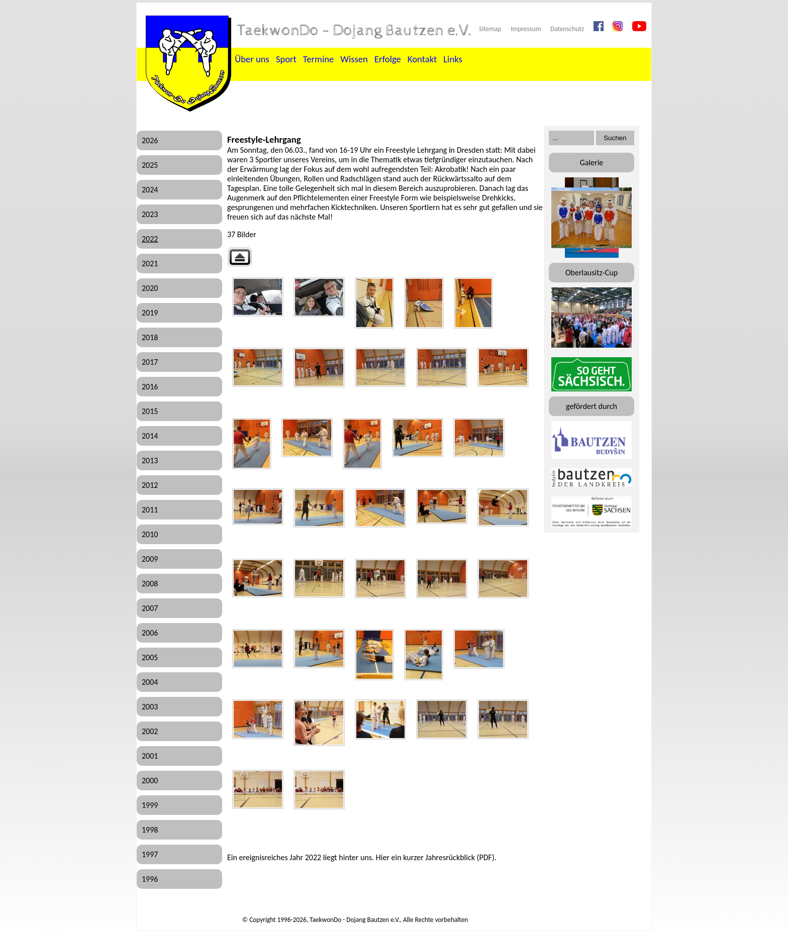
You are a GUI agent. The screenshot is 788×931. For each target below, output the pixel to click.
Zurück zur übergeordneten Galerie (239, 257)
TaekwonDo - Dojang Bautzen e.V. (354, 30)
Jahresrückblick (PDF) (459, 857)
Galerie (592, 162)
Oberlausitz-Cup (591, 272)
